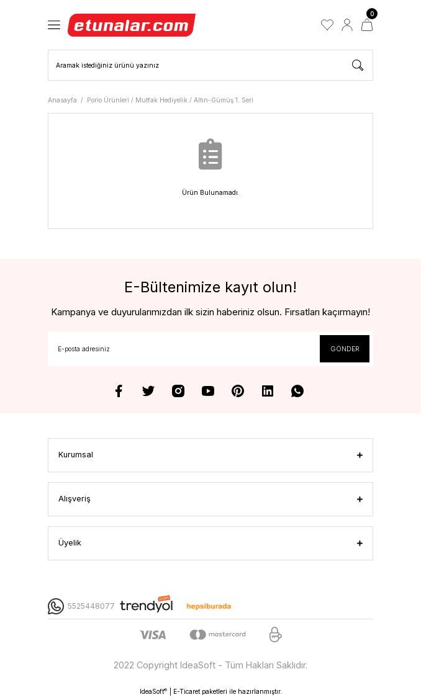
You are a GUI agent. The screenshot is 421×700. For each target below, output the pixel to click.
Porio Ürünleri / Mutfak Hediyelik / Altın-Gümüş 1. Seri (170, 100)
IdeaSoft (153, 692)
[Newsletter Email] (210, 348)
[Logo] (132, 25)
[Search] (210, 65)
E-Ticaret (186, 691)
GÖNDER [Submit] (345, 348)
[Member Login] (347, 24)
